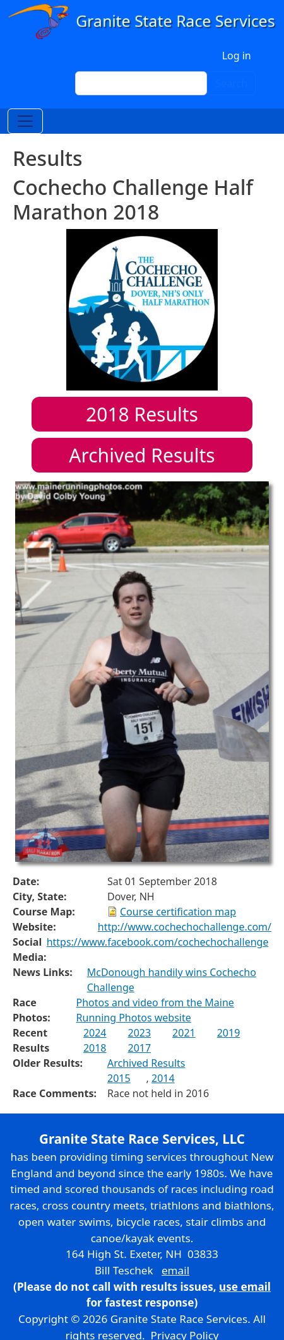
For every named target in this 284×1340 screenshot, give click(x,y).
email (175, 1270)
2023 (139, 1033)
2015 (119, 1078)
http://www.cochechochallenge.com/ (184, 927)
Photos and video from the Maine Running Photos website (155, 1010)
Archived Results (142, 455)
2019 (228, 1033)
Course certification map (178, 912)
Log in (236, 55)
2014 (163, 1078)
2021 (184, 1033)
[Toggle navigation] (25, 121)
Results (142, 414)
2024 (95, 1033)
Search (231, 83)
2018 (95, 1048)
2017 (139, 1048)
